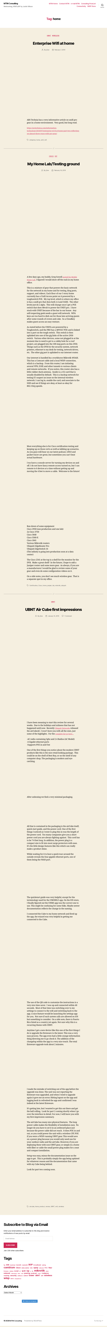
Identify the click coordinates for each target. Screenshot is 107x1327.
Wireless (56, 36)
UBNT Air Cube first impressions (53, 609)
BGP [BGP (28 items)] (31, 1265)
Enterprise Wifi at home (53, 43)
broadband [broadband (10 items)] (37, 1266)
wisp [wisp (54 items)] (7, 1279)
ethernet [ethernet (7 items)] (41, 1269)
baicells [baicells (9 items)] (18, 1266)
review (48, 1208)
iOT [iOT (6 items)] (20, 1272)
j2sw (47, 50)
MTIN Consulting (12, 4)
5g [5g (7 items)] (4, 1266)
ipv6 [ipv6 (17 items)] (24, 1272)
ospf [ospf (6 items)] (22, 1274)
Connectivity (81, 6)
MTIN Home (53, 4)
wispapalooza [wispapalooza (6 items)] (18, 1279)
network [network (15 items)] (7, 1274)
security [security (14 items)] (13, 1277)
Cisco (41, 586)
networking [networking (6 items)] (14, 1274)
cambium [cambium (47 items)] (9, 1268)
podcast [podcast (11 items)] (34, 1274)
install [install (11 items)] (16, 1272)
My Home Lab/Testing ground (54, 164)
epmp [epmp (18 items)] (35, 1269)
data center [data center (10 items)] (25, 1269)
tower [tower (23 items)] (31, 1276)
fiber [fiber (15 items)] (50, 1269)
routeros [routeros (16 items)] (45, 1274)
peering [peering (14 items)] (27, 1274)
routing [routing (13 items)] (6, 1277)
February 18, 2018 (60, 171)
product (42, 1208)
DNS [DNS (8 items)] (31, 1269)
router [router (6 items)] (39, 1274)
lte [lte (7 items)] (32, 1272)
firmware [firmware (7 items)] (6, 1272)
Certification (33, 586)
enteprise (32, 140)
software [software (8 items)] (20, 1276)
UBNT (49, 36)
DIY (57, 157)
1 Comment (68, 617)
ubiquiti (64, 586)
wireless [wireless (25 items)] (48, 1276)
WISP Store (91, 6)
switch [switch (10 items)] (25, 1276)
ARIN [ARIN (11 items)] (7, 1266)
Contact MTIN (64, 4)
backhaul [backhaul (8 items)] (12, 1266)
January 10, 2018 (53, 617)
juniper (50, 586)
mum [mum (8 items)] (47, 1272)
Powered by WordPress (34, 1322)
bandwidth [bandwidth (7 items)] (25, 1266)
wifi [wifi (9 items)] (42, 1276)
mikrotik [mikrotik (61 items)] (39, 1271)
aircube (32, 1208)
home (39, 140)
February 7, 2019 (60, 50)
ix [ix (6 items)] (30, 1272)
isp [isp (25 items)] (28, 1272)
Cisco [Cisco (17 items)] (18, 1269)
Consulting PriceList (88, 4)
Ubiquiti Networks (63, 729)
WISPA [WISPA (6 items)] (12, 1279)
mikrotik (59, 586)
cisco (51, 157)
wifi (46, 140)
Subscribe (10, 1246)
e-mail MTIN (75, 4)
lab (54, 586)
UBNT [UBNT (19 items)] (37, 1276)
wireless (62, 1208)
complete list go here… (65, 735)
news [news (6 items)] (19, 1274)
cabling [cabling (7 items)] (44, 1266)
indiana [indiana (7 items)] (11, 1272)
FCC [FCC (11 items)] (46, 1269)
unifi (42, 140)
